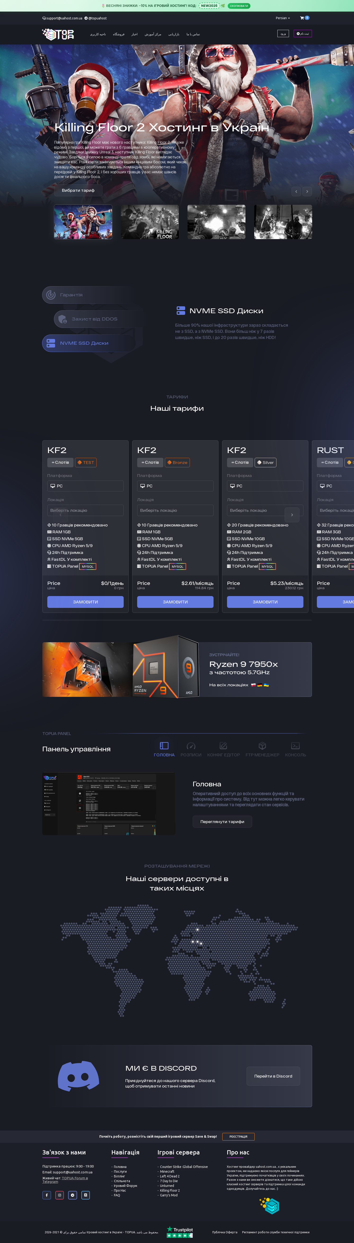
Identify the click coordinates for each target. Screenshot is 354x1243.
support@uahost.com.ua (64, 18)
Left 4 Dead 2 (170, 1176)
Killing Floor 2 (170, 1190)
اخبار (134, 34)
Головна (120, 1167)
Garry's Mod (169, 1195)
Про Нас (120, 1190)
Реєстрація (238, 1136)
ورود (283, 33)
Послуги (120, 1171)
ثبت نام (303, 33)
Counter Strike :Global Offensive (184, 1167)
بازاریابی (173, 34)
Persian (283, 18)
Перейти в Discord (273, 1076)
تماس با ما (193, 34)
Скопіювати (239, 6)
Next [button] (292, 515)
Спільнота (122, 1181)
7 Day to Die (169, 1181)
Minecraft (167, 1171)
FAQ (117, 1195)
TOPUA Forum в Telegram (65, 1180)
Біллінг (119, 1176)
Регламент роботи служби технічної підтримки (276, 1232)
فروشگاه (118, 34)
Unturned (167, 1186)
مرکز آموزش (153, 34)
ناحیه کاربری (98, 34)
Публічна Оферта (224, 1232)
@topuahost (97, 18)
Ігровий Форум (125, 1186)
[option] (83, 222)
